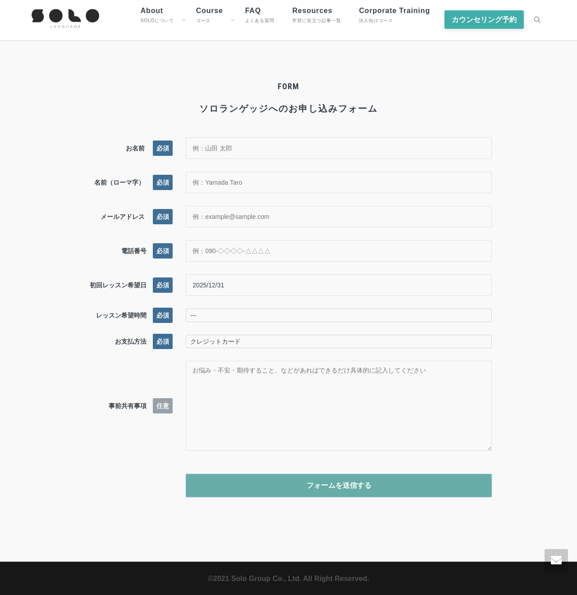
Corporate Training (394, 15)
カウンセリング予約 (484, 19)
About (157, 15)
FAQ (260, 15)
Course (209, 15)
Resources (316, 15)
